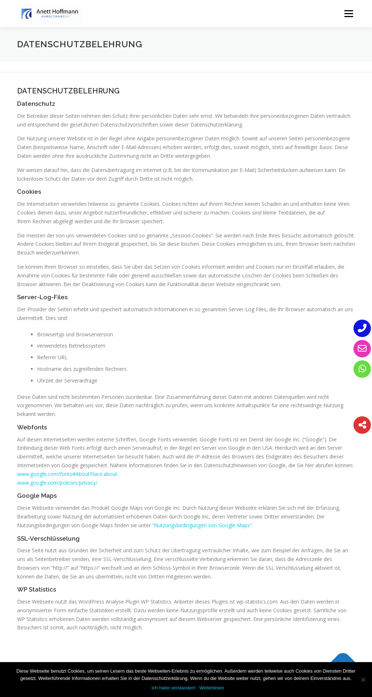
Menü (348, 13)
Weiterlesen (211, 687)
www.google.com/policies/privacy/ (57, 482)
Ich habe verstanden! (173, 687)
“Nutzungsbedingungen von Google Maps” (202, 525)
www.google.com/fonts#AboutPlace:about (67, 473)
